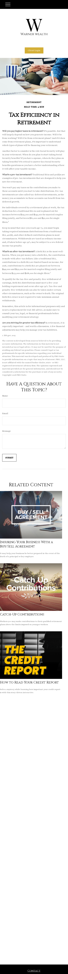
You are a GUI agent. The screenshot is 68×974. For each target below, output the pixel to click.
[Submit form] (9, 458)
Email (5, 413)
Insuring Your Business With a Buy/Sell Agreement (26, 544)
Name (5, 395)
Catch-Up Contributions (22, 614)
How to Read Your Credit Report (29, 682)
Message (6, 431)
